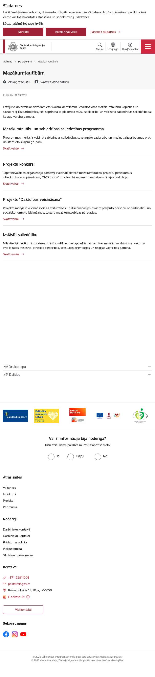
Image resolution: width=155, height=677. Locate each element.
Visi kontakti (23, 610)
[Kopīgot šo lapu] (77, 374)
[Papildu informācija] (27, 596)
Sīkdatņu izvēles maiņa (18, 555)
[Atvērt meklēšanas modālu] (100, 47)
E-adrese (14, 597)
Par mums (10, 507)
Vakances (9, 488)
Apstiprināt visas (66, 32)
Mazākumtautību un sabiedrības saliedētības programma (53, 129)
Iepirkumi (9, 494)
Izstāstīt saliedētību (20, 234)
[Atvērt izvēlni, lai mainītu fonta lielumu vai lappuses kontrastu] (130, 47)
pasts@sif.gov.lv (19, 584)
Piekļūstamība (12, 549)
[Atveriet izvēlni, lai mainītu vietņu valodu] (113, 47)
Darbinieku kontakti (16, 529)
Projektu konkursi (19, 164)
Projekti (8, 501)
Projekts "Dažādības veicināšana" (32, 199)
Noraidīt (23, 32)
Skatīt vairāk (11, 148)
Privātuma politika (15, 542)
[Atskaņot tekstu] (19, 81)
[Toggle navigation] (148, 46)
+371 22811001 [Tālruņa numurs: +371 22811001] (18, 577)
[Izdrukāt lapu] (77, 367)
